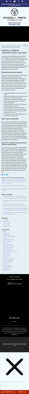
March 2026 (6, 221)
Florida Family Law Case (9, 179)
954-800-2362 (15, 24)
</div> (12, 388)
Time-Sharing (6, 268)
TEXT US (21, 392)
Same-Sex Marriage (8, 267)
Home (7, 1)
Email (14, 1)
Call (10, 1)
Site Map (14, 321)
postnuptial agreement (8, 259)
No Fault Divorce (7, 254)
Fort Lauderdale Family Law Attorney (14, 179)
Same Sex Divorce (7, 265)
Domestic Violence (7, 241)
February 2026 (6, 223)
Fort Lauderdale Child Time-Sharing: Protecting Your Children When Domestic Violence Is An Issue (14, 197)
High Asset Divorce (7, 249)
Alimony (5, 231)
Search (18, 1)
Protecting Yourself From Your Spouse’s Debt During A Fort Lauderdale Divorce (15, 213)
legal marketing (14, 344)
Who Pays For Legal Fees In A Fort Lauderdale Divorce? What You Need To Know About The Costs (15, 205)
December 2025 (7, 226)
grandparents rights (8, 247)
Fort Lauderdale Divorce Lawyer (8, 45)
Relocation (5, 263)
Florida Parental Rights (20, 179)
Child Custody (6, 233)
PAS (22, 182)
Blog (17, 45)
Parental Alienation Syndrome (14, 182)
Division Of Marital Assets (9, 236)
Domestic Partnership (8, 239)
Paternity (5, 257)
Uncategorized (6, 270)
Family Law (5, 242)
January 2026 (6, 224)
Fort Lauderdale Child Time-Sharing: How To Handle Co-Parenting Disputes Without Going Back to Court (15, 209)
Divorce (21, 45)
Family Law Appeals (7, 244)
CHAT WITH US (7, 392)
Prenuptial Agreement (8, 260)
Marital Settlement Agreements (10, 251)
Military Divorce (6, 252)
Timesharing (9, 183)
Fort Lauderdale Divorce (8, 246)
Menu (22, 1)
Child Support (6, 234)
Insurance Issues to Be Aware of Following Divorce (14, 185)
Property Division (7, 262)
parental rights (6, 255)
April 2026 (5, 220)
